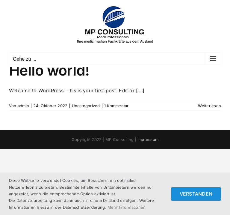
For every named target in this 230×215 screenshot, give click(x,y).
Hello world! (49, 70)
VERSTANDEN (196, 194)
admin (23, 105)
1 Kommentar (116, 105)
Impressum (147, 139)
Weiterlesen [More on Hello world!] (209, 105)
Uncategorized (86, 105)
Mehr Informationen (127, 207)
